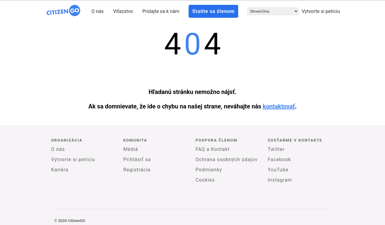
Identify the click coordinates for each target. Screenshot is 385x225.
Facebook (279, 159)
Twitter (276, 149)
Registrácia (137, 170)
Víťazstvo (123, 11)
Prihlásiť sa (137, 159)
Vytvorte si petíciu (321, 11)
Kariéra (59, 170)
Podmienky (209, 170)
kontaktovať (279, 106)
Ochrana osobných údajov (227, 159)
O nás (97, 11)
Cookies (205, 180)
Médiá (130, 149)
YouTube (278, 170)
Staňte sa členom (213, 11)
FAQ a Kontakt (213, 149)
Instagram (280, 180)
